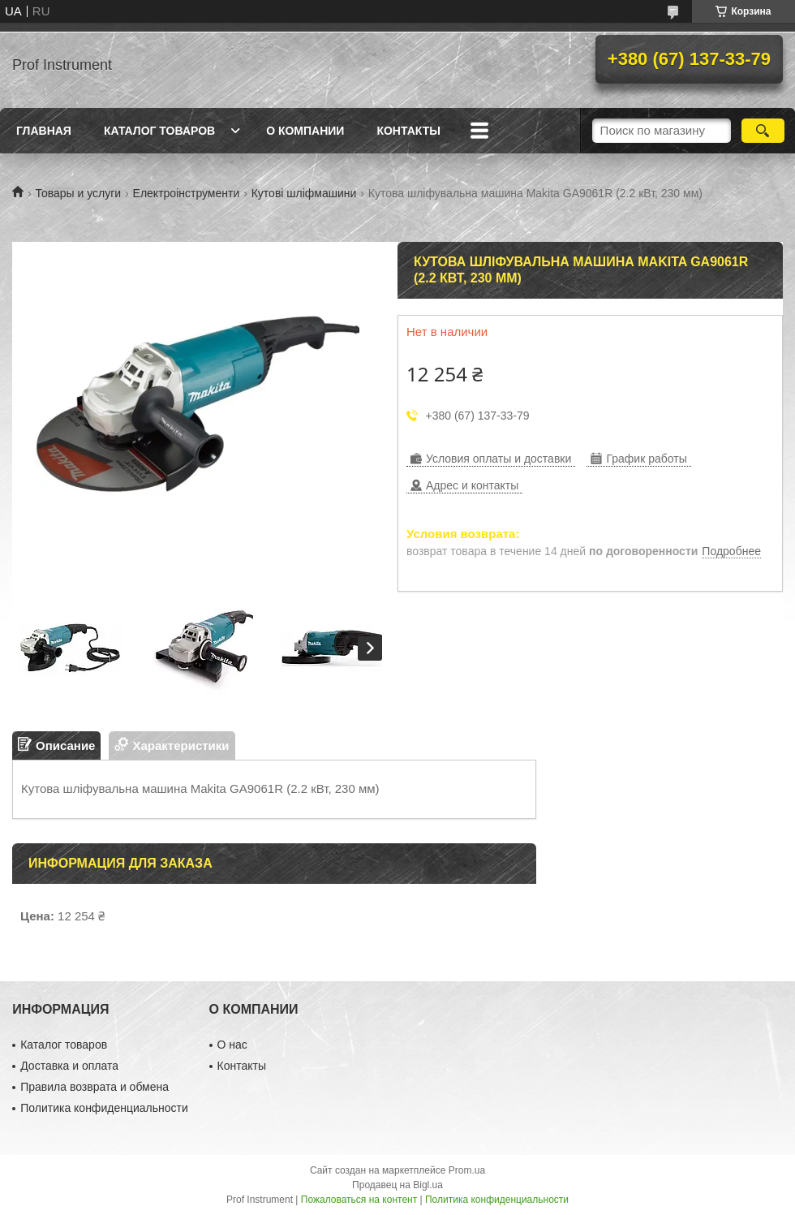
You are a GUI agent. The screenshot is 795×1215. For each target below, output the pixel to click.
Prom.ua (467, 1170)
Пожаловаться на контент (359, 1199)
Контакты (408, 130)
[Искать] (762, 130)
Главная (43, 130)
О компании (305, 130)
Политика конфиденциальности (104, 1107)
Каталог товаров (159, 130)
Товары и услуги (78, 193)
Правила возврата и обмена (94, 1086)
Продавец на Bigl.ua (397, 1185)
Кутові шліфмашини (304, 193)
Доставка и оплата (69, 1065)
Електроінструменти (186, 193)
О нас (232, 1044)
